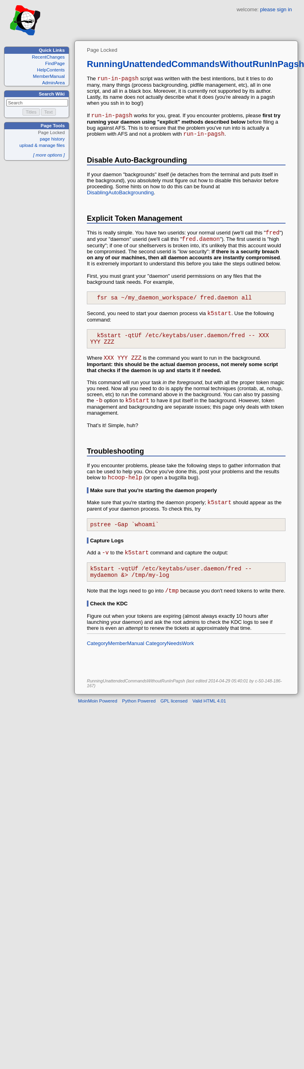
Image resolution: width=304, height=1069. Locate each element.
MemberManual (49, 76)
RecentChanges (48, 57)
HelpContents (51, 69)
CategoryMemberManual (115, 665)
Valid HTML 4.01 (209, 722)
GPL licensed (173, 722)
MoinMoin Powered (97, 722)
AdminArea (53, 82)
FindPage (55, 63)
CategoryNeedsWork (170, 665)
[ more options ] (49, 155)
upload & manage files (42, 145)
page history (52, 138)
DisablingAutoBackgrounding (120, 196)
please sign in (276, 9)
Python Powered (139, 722)
